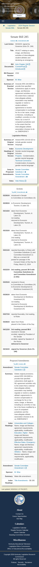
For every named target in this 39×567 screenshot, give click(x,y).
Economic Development (24, 149)
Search (19, 15)
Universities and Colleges (23, 423)
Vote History (20, 181)
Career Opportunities (19, 516)
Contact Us (19, 514)
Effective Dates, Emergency (24, 442)
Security (21, 562)
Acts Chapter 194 (22, 64)
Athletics (17, 452)
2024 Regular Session (26, 25)
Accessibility (21, 565)
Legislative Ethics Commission (19, 546)
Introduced (20, 69)
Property (18, 156)
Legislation (12, 25)
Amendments (23, 41)
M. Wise (18, 80)
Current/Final (21, 66)
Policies (14, 562)
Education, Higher (21, 433)
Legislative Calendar (19, 528)
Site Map (19, 519)
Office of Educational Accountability (19, 549)
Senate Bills (10, 28)
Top (14, 192)
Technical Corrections (23, 161)
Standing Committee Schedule (19, 535)
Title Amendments (21, 480)
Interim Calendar (19, 532)
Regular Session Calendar (19, 530)
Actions (13, 41)
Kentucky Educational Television (19, 544)
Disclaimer (28, 562)
